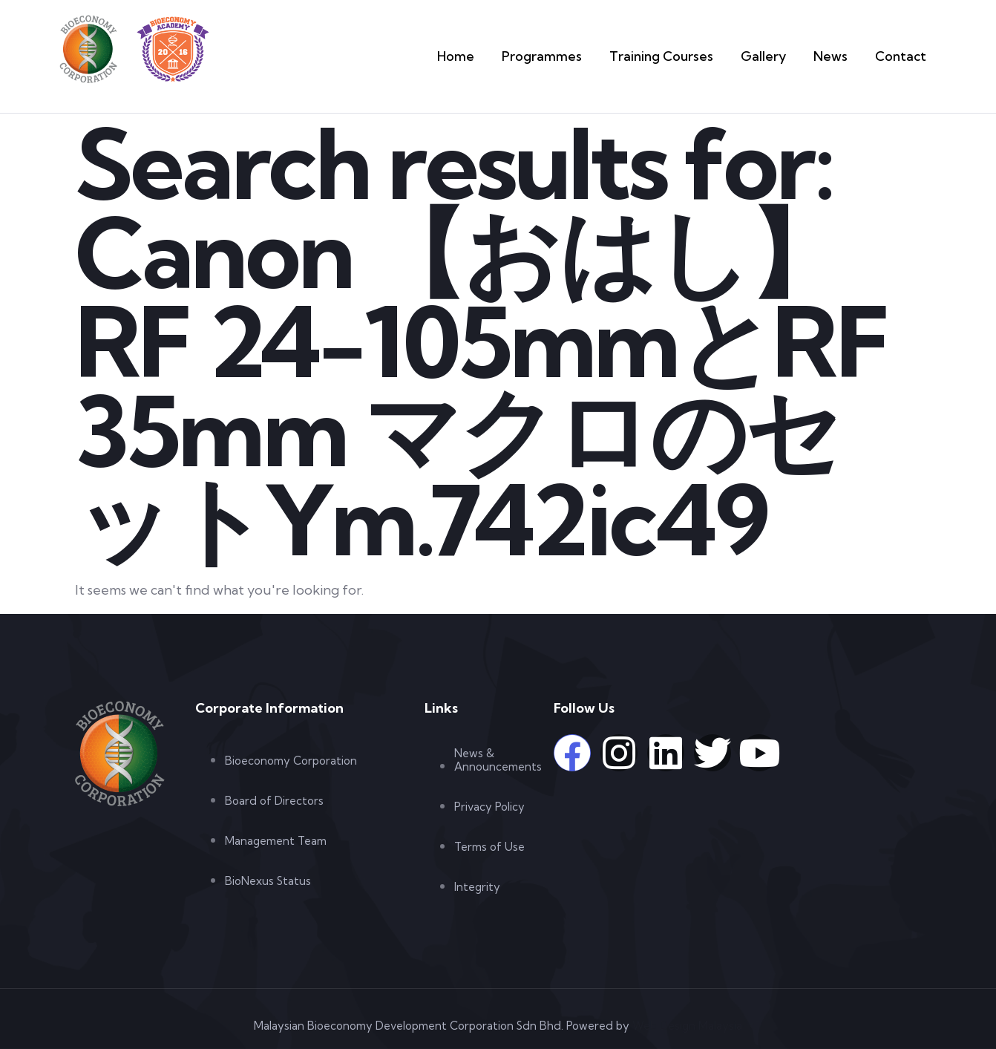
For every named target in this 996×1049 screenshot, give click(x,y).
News (837, 56)
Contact (903, 56)
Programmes (567, 56)
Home (487, 56)
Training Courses (676, 56)
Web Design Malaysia (687, 1026)
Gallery (772, 56)
